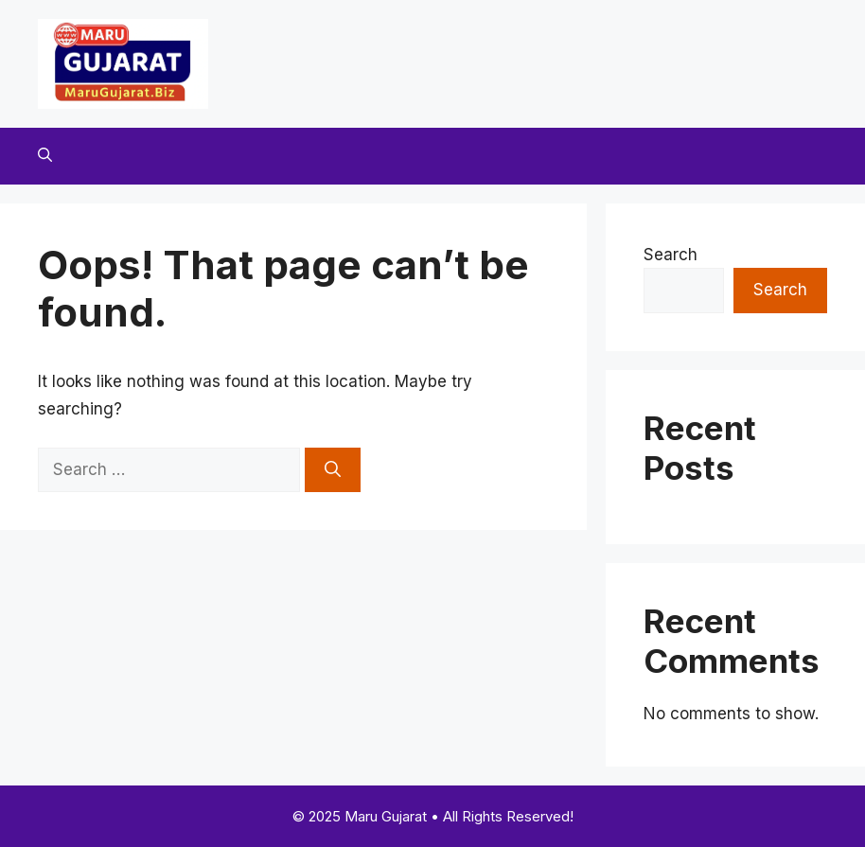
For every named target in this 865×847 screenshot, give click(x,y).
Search (670, 254)
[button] (45, 156)
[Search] (333, 470)
